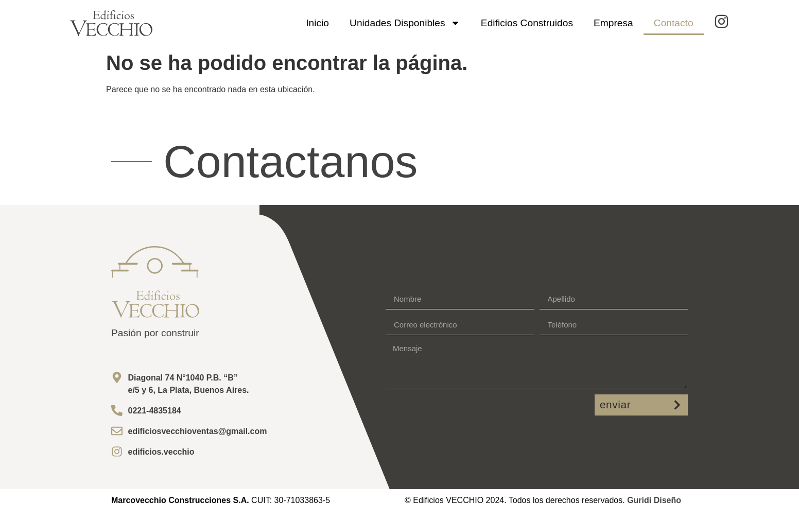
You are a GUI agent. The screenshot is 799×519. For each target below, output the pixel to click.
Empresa (613, 23)
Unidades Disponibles (405, 23)
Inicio (317, 23)
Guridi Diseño (654, 500)
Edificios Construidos (527, 23)
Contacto (673, 23)
